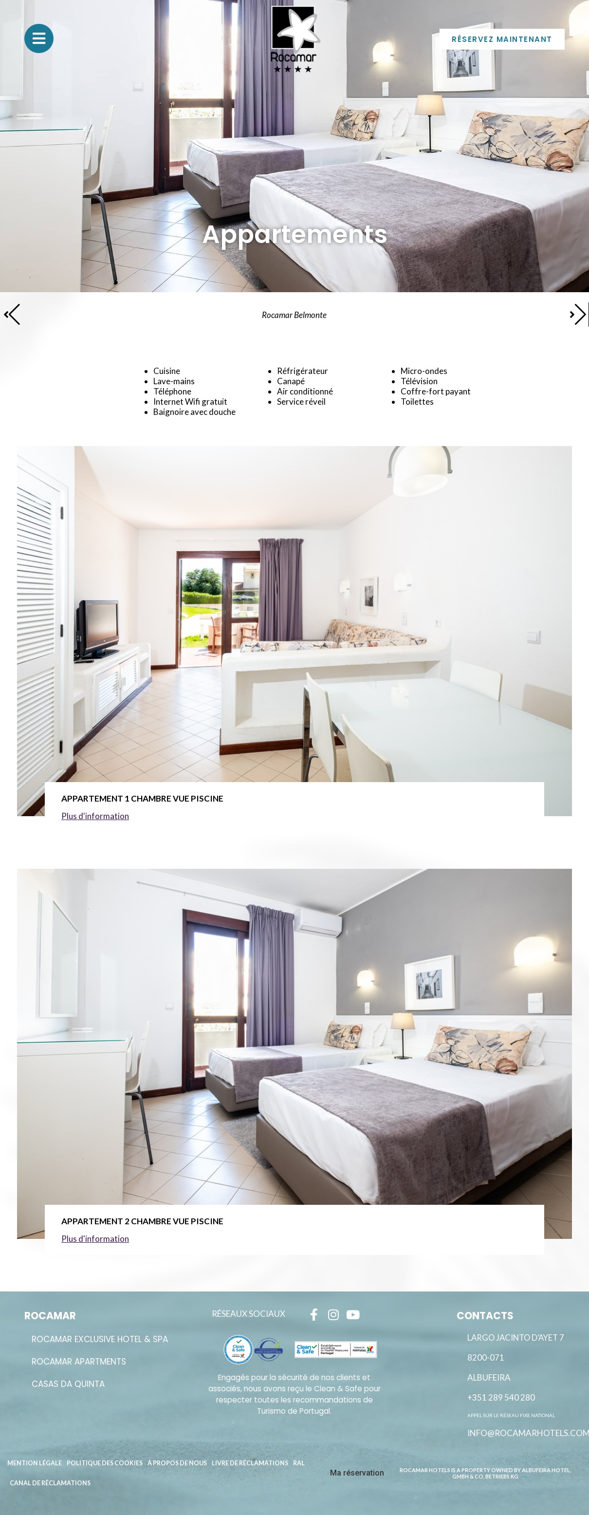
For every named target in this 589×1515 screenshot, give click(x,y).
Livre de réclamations (250, 1463)
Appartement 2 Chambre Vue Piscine (142, 1221)
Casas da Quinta (68, 1384)
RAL (299, 1463)
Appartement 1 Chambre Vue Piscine (142, 798)
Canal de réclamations (50, 1483)
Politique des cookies (105, 1463)
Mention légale (34, 1463)
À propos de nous (177, 1463)
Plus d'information (95, 816)
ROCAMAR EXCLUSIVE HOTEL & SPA (100, 1339)
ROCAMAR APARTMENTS (79, 1361)
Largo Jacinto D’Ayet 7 (515, 1338)
